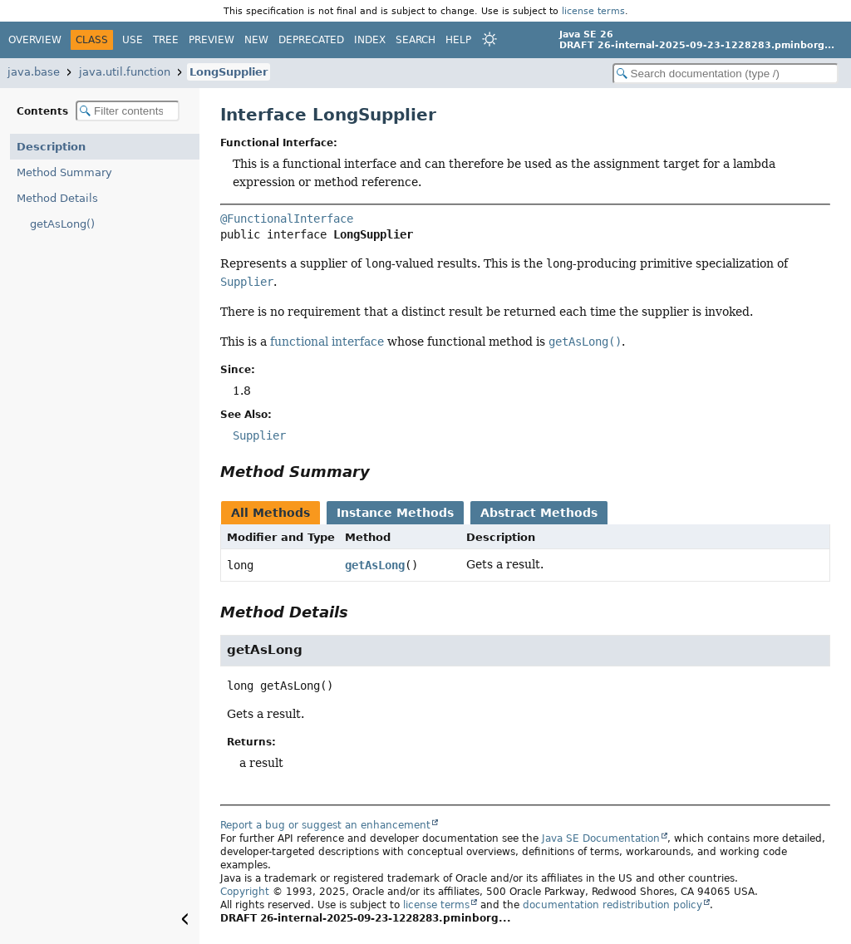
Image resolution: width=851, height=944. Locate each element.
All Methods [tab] (270, 512)
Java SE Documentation (601, 838)
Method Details (57, 198)
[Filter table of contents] (128, 111)
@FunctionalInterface (286, 218)
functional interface (327, 341)
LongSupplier (228, 72)
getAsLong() (62, 224)
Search (415, 40)
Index (370, 40)
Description (51, 146)
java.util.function (124, 72)
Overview (34, 40)
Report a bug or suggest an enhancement (325, 825)
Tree (166, 40)
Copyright (244, 891)
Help (458, 40)
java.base (33, 72)
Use (132, 40)
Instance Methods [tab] (395, 512)
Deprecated (311, 40)
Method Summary (64, 172)
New (256, 40)
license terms (593, 11)
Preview (211, 40)
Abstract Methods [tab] (539, 512)
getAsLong (375, 565)
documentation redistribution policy (612, 905)
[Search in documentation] (725, 73)
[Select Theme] (489, 39)
